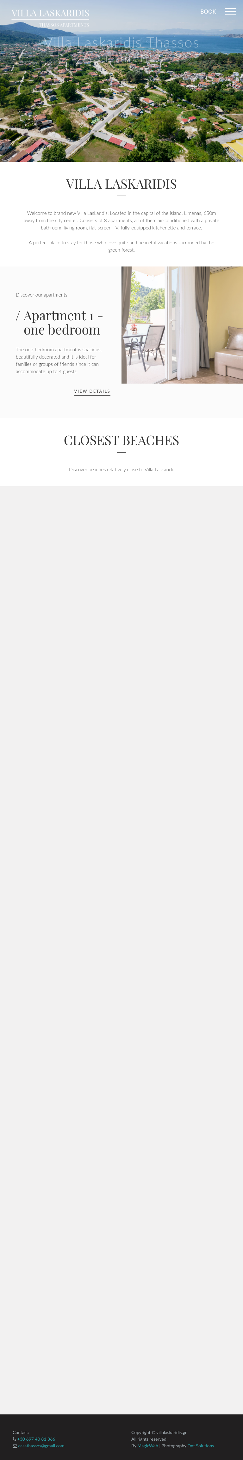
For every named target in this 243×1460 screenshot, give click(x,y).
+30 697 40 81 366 (35, 1439)
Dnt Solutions (201, 1445)
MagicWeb (147, 1445)
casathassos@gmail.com (41, 1445)
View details (92, 391)
